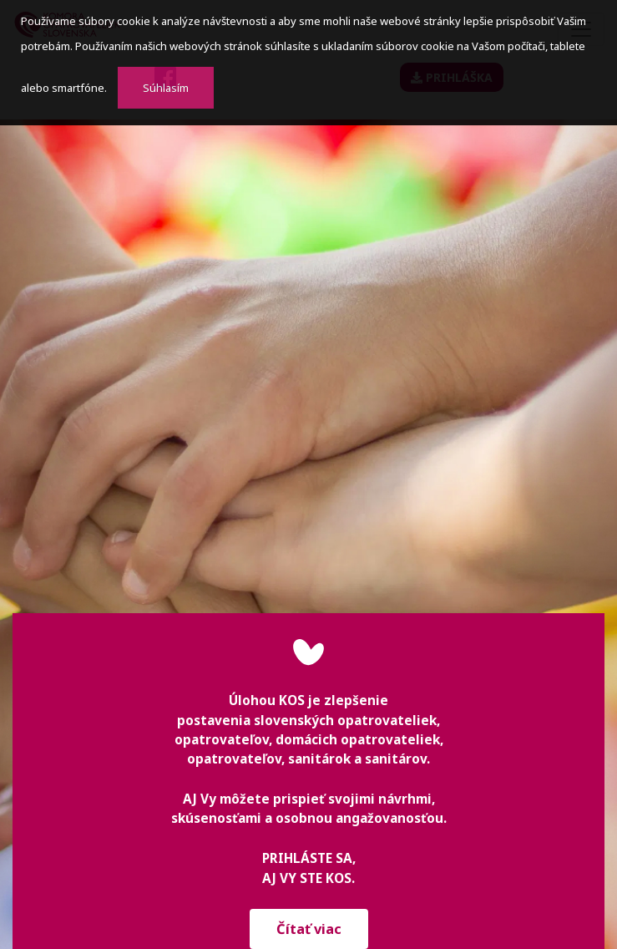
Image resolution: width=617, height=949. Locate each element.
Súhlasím (166, 87)
